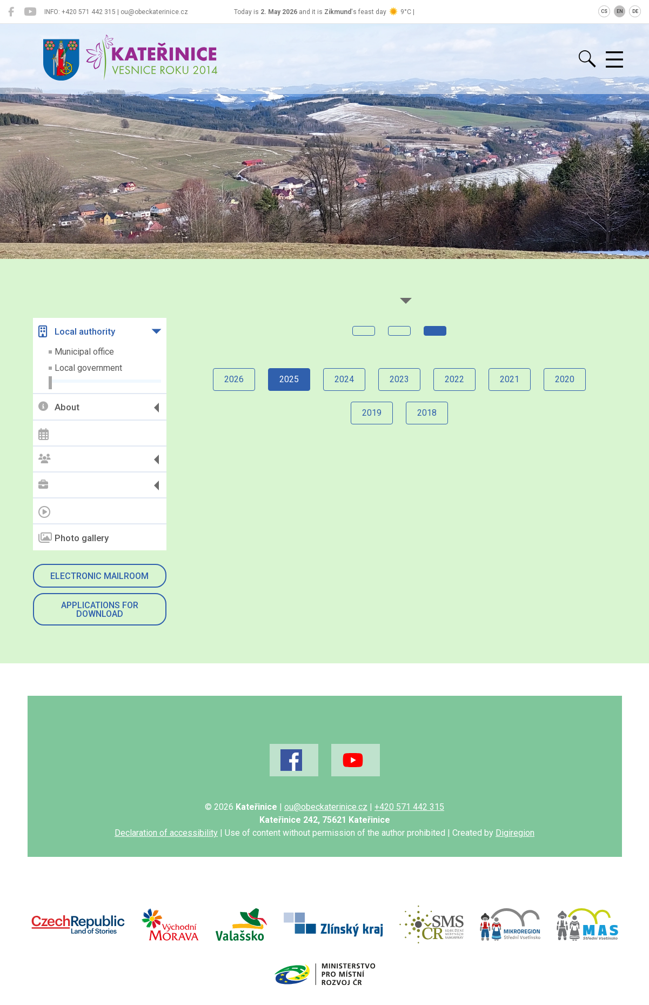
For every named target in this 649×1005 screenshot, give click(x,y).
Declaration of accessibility (166, 833)
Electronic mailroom (99, 576)
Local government (88, 368)
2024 (344, 379)
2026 (234, 379)
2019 (372, 413)
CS (604, 11)
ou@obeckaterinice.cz (325, 807)
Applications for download (99, 609)
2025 (289, 379)
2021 (509, 379)
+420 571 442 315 (409, 807)
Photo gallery (73, 538)
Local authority (76, 331)
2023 (399, 379)
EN (620, 11)
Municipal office (84, 352)
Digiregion (515, 833)
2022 (454, 379)
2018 (427, 413)
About (58, 407)
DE (635, 11)
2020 (564, 379)
